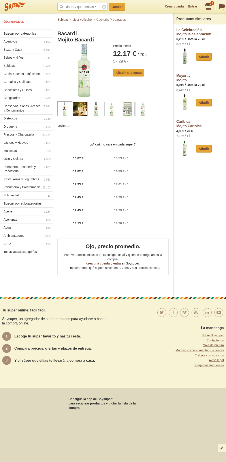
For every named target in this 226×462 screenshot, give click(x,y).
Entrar (192, 6)
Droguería (27, 127)
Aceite (27, 212)
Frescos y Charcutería (27, 135)
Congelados (27, 98)
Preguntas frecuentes (209, 365)
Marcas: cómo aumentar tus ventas (199, 350)
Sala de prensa (213, 345)
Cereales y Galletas (27, 82)
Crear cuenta (174, 6)
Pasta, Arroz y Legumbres (27, 179)
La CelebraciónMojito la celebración (193, 32)
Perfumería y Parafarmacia (27, 187)
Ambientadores (27, 236)
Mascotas (27, 151)
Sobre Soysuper (213, 335)
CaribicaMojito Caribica (189, 124)
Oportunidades (14, 21)
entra (117, 263)
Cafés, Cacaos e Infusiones (27, 74)
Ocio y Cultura (27, 159)
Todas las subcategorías (20, 251)
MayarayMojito (183, 78)
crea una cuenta (98, 263)
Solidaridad (27, 196)
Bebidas (63, 19)
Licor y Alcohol (82, 19)
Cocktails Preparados (111, 19)
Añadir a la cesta (128, 73)
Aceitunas (27, 220)
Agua (27, 228)
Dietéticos (27, 119)
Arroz (27, 244)
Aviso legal (216, 360)
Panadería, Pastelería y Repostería (27, 169)
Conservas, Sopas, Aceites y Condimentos (27, 108)
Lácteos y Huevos (27, 143)
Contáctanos (215, 340)
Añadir (204, 57)
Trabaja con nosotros (209, 355)
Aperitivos (27, 42)
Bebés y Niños (27, 58)
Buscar (117, 7)
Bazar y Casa (27, 50)
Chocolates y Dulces (27, 90)
